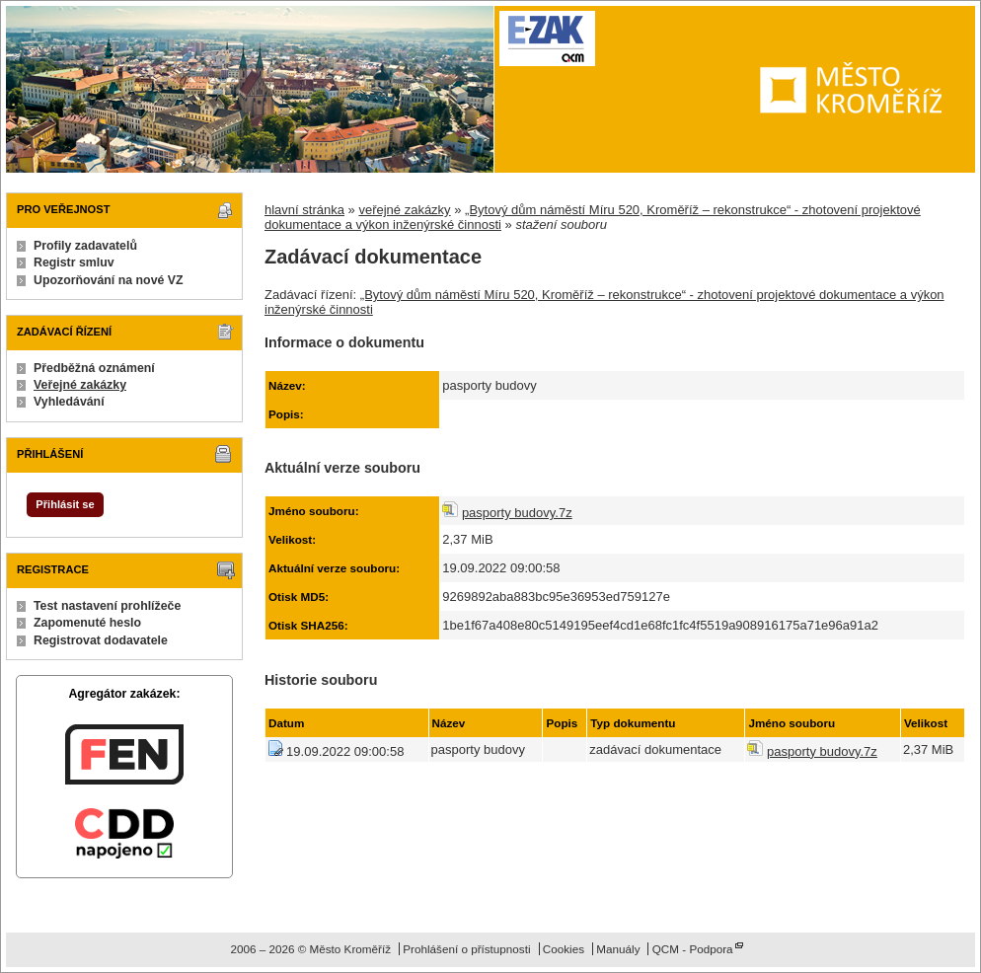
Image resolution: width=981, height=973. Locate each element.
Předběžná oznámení (94, 368)
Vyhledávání (69, 402)
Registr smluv (74, 262)
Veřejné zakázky (80, 385)
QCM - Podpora (692, 948)
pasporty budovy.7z (517, 512)
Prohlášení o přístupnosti (466, 948)
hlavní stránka (304, 209)
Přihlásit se (65, 504)
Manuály (618, 948)
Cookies (563, 948)
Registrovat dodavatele (101, 640)
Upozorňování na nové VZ (109, 280)
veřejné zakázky (404, 209)
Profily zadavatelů (85, 246)
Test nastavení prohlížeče (107, 606)
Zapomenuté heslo (87, 623)
